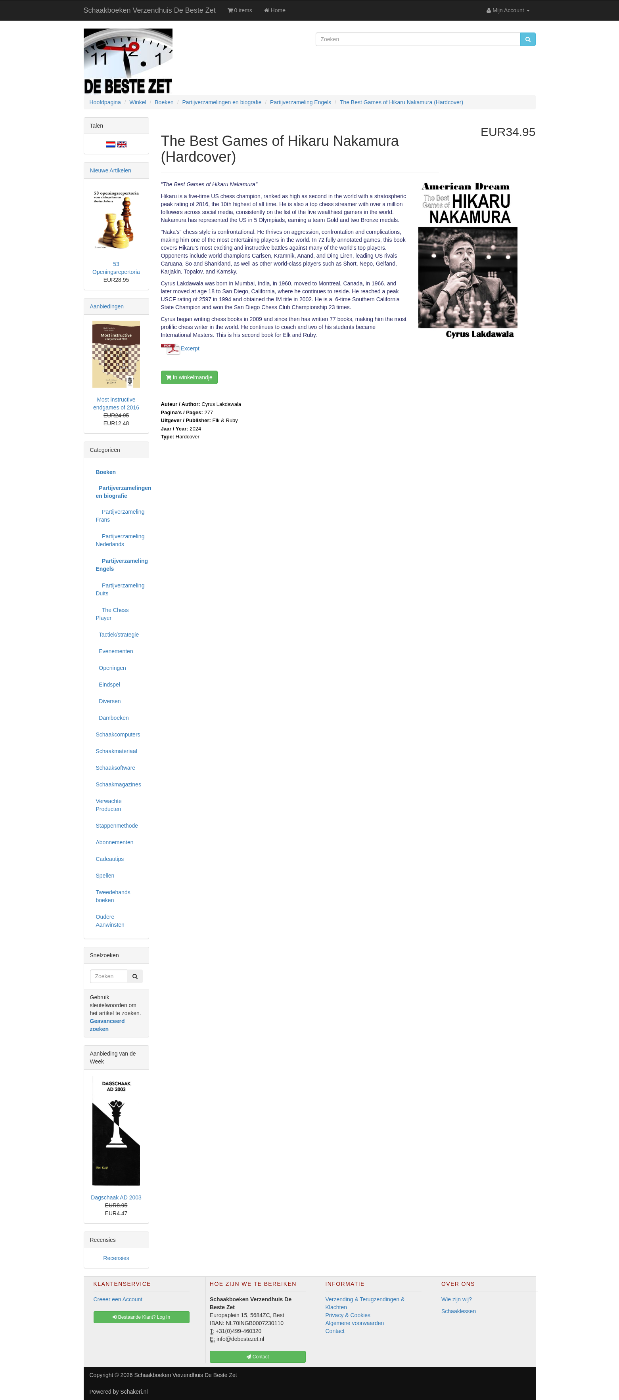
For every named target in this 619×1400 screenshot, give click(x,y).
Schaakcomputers (118, 734)
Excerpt (190, 348)
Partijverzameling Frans (119, 516)
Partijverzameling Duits (119, 589)
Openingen (111, 668)
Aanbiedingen (107, 306)
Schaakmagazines (118, 784)
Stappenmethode (117, 825)
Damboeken (112, 718)
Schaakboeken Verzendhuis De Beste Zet (150, 10)
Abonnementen (115, 842)
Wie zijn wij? (456, 1299)
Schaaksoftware (116, 768)
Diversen (108, 701)
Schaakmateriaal (116, 751)
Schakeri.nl (134, 1392)
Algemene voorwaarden (355, 1323)
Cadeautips (110, 859)
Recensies (116, 1258)
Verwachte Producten (109, 805)
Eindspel (108, 684)
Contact (335, 1331)
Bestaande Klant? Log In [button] (141, 1317)
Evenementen (114, 651)
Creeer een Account (118, 1299)
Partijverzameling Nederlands (119, 540)
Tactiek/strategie (117, 634)
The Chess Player (112, 614)
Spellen (105, 875)
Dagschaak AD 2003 (116, 1197)
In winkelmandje (189, 377)
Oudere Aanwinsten (110, 921)
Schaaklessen (458, 1311)
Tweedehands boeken (113, 896)
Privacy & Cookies (348, 1315)
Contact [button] (257, 1357)
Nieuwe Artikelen (110, 170)
